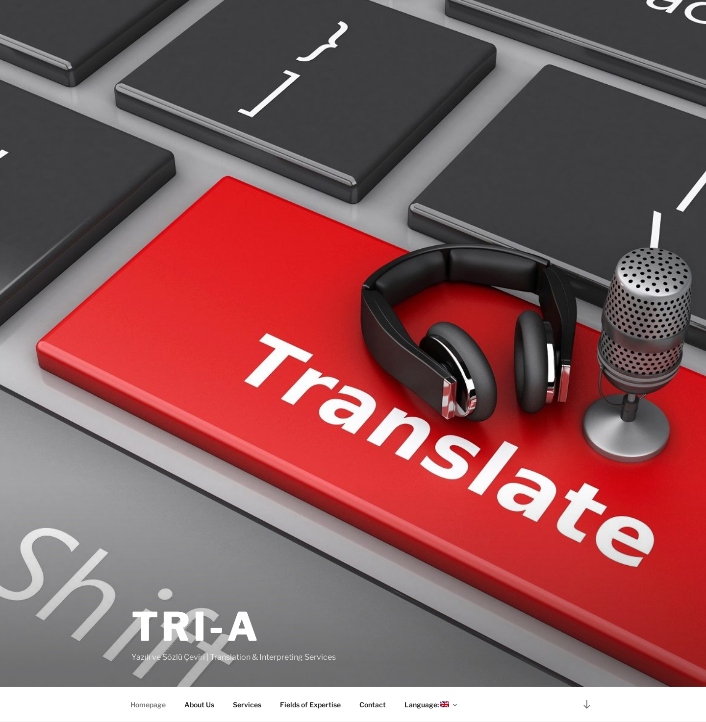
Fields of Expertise (310, 704)
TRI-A (196, 626)
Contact (372, 704)
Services (247, 704)
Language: (431, 704)
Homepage (148, 704)
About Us (199, 704)
